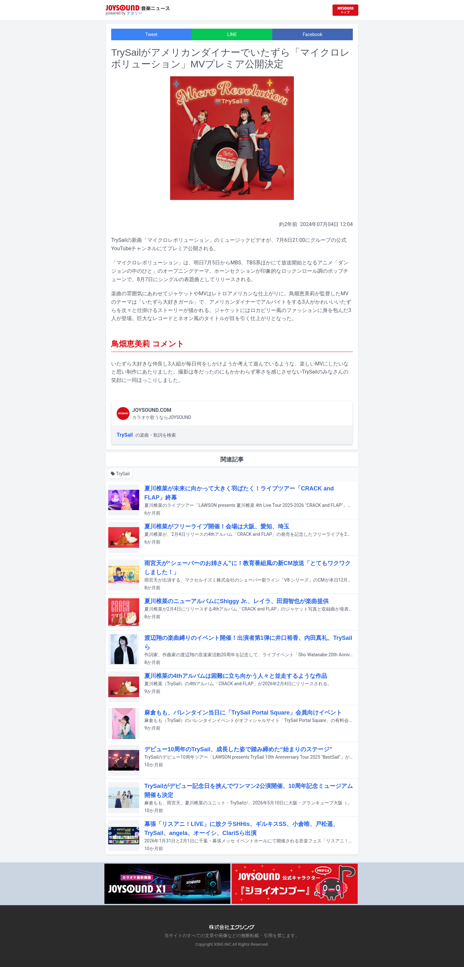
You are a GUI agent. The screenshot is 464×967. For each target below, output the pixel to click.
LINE (232, 34)
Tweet (151, 34)
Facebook (313, 34)
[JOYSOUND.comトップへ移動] (345, 10)
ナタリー (134, 13)
